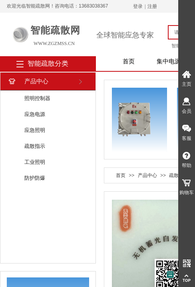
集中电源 (169, 61)
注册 (152, 6)
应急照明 (34, 130)
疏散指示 (34, 146)
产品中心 (27, 81)
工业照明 (34, 162)
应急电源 (34, 114)
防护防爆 (34, 178)
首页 (129, 61)
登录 (138, 6)
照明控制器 (37, 98)
